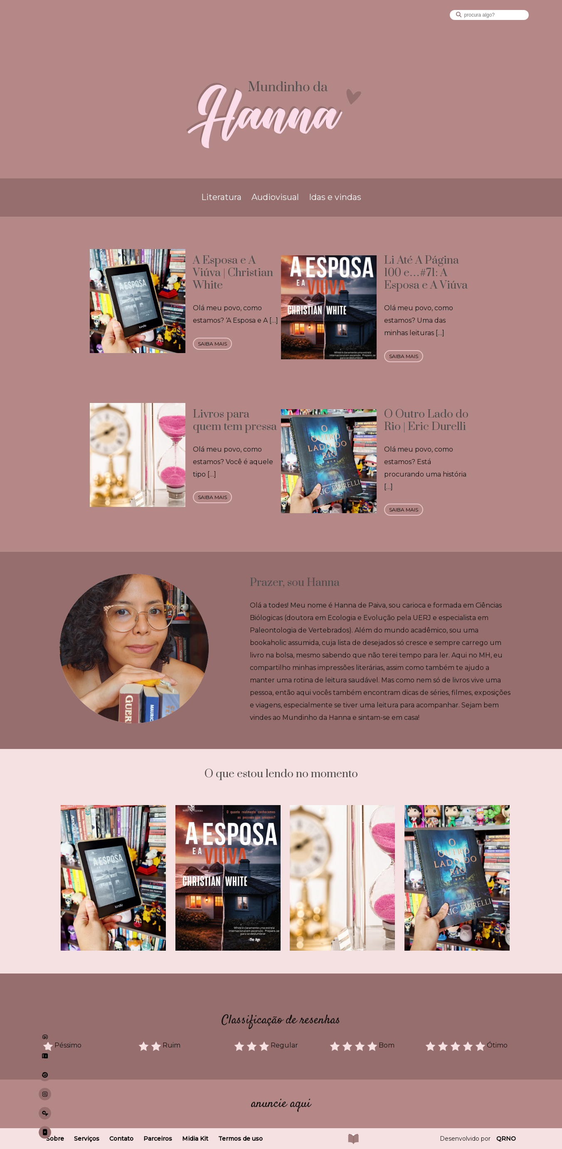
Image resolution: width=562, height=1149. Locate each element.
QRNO (506, 1138)
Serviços (86, 1138)
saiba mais (212, 344)
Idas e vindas (335, 197)
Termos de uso (240, 1138)
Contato (121, 1138)
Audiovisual (275, 197)
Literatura (221, 197)
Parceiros (157, 1138)
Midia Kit (195, 1138)
